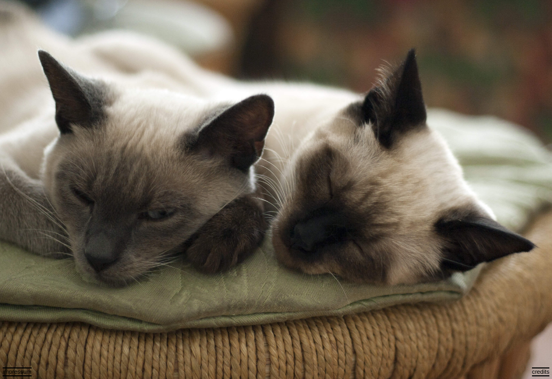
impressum (17, 371)
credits (540, 371)
